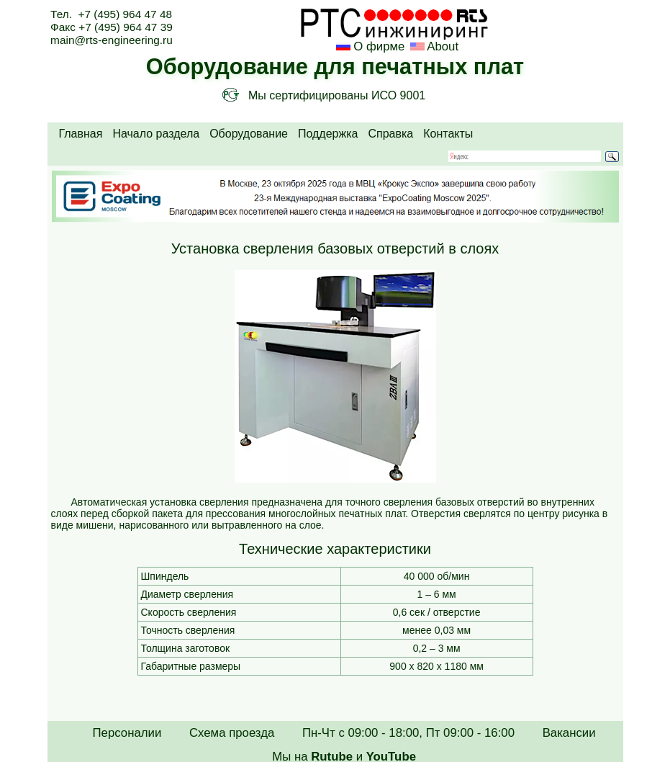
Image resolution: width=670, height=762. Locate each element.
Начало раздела (155, 133)
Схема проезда (231, 733)
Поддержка (328, 133)
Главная (81, 133)
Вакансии (569, 733)
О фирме (378, 46)
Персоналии (127, 733)
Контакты (448, 133)
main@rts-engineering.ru (111, 40)
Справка (390, 133)
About (442, 46)
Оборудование (248, 133)
